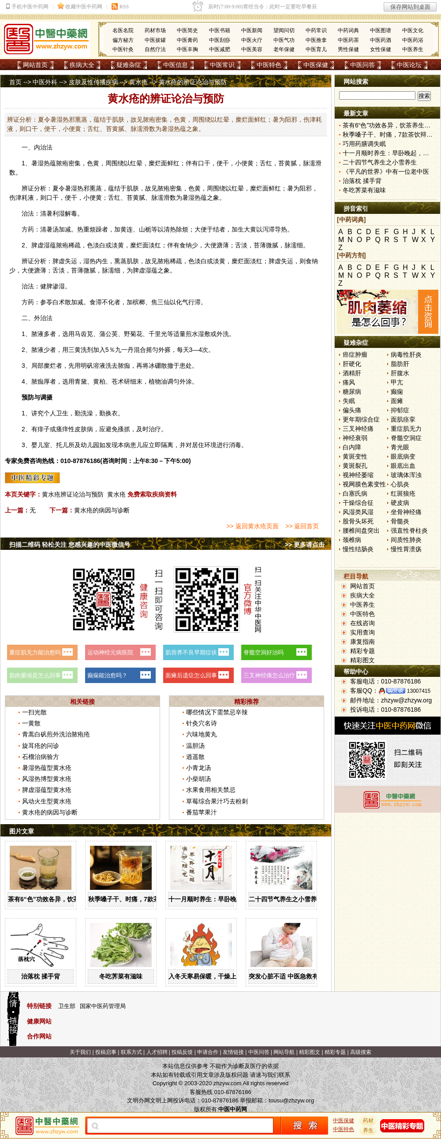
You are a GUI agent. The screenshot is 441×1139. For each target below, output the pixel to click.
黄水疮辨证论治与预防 (73, 494)
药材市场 (155, 30)
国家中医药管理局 (103, 1006)
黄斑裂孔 (355, 465)
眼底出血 (403, 465)
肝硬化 (352, 363)
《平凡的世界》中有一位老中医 (386, 171)
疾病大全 (82, 64)
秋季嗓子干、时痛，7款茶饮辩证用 (136, 899)
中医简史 (187, 30)
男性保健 (348, 49)
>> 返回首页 (302, 526)
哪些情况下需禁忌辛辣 (217, 712)
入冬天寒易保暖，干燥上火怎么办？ (217, 976)
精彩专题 (362, 650)
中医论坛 (409, 64)
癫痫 (397, 391)
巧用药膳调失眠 (364, 143)
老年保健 (284, 49)
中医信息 (175, 64)
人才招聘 (157, 1052)
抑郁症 (400, 410)
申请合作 (207, 1052)
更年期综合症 (361, 419)
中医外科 (45, 82)
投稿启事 (105, 1052)
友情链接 (233, 1052)
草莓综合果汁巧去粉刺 (217, 801)
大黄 (250, 229)
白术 (58, 302)
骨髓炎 (400, 521)
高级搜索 (360, 1052)
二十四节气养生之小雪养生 (286, 899)
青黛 (81, 381)
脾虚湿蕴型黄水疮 (46, 789)
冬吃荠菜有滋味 (120, 976)
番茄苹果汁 (201, 812)
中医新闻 (251, 30)
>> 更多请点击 (305, 544)
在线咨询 (362, 623)
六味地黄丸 (201, 734)
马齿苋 (84, 333)
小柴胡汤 (198, 778)
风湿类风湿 (358, 511)
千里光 (158, 333)
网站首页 (35, 64)
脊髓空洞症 (406, 437)
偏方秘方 (123, 40)
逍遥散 (195, 756)
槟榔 (139, 302)
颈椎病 (352, 539)
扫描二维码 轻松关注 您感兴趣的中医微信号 (69, 544)
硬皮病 (400, 502)
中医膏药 (187, 40)
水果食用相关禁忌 (210, 789)
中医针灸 (123, 49)
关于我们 (80, 1052)
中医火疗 (251, 40)
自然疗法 (155, 49)
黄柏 (99, 381)
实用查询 (362, 632)
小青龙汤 (198, 767)
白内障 (352, 447)
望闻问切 (284, 30)
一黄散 (31, 723)
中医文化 (412, 30)
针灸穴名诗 (201, 723)
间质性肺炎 (406, 539)
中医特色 (269, 64)
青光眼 (400, 447)
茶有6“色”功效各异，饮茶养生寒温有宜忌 (65, 899)
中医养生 (412, 49)
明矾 (87, 365)
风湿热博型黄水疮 (46, 778)
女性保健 (380, 49)
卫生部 (66, 1006)
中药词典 (348, 30)
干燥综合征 (358, 502)
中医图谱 (380, 30)
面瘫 (397, 400)
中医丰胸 (187, 49)
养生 (368, 1130)
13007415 (418, 691)
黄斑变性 (355, 456)
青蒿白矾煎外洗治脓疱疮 (56, 734)
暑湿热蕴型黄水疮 (46, 767)
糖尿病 (352, 391)
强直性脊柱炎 (409, 530)
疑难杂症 (128, 64)
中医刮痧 (219, 40)
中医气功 (284, 40)
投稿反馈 (182, 1052)
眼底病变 (403, 456)
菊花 (136, 333)
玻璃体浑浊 (406, 474)
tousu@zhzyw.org (291, 1100)
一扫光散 (34, 712)
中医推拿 (316, 40)
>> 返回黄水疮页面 (252, 526)
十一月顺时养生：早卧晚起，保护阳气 (220, 899)
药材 (368, 1120)
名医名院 (123, 30)
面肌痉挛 (403, 419)
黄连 (126, 229)
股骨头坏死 (358, 521)
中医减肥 (219, 49)
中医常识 (222, 64)
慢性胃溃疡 (406, 549)
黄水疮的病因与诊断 (102, 510)
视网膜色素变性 (364, 484)
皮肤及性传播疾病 (93, 82)
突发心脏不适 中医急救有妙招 (290, 976)
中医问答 (362, 64)
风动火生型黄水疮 (46, 801)
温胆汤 (195, 745)
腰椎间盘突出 (361, 530)
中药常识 (316, 30)
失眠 (349, 400)
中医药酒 (380, 40)
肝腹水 (400, 373)
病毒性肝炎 (406, 354)
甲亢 (397, 382)
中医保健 (315, 64)
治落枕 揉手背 (40, 976)
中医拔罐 (155, 40)
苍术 (118, 381)
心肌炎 (400, 484)
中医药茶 (348, 40)
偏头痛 (352, 410)
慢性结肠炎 (358, 549)
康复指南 (362, 641)
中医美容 (251, 49)
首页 (15, 82)
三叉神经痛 (358, 428)
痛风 (349, 382)
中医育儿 (316, 49)
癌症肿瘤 (355, 354)
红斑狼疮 (403, 493)
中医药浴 (412, 40)
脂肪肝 (400, 363)
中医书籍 (219, 30)
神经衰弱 (355, 437)
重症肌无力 (406, 428)
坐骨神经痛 (406, 511)
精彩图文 (362, 660)
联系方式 (131, 1052)
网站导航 (284, 1052)
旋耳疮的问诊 (40, 745)
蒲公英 (108, 333)
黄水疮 (138, 82)
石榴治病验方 (40, 756)
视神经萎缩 (358, 474)
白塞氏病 (355, 493)
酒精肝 (352, 373)
